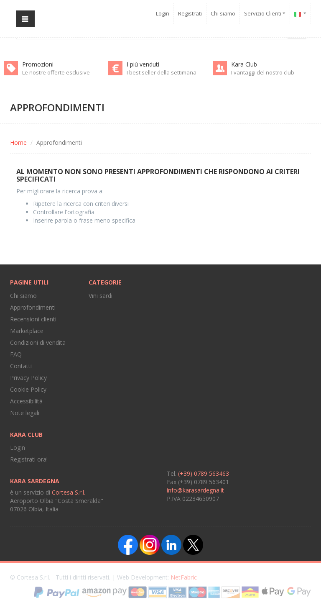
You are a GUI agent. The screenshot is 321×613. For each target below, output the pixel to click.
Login (162, 13)
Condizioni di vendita (38, 342)
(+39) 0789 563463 (203, 473)
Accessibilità (26, 401)
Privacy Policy (28, 378)
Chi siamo (223, 13)
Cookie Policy (28, 389)
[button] (300, 13)
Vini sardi (100, 296)
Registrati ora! (29, 459)
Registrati (190, 13)
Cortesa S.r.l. (68, 492)
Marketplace (26, 331)
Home (18, 142)
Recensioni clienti (33, 319)
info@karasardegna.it (195, 490)
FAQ (16, 354)
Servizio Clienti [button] (264, 13)
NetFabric (184, 577)
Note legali (24, 413)
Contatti (21, 366)
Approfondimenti (33, 307)
